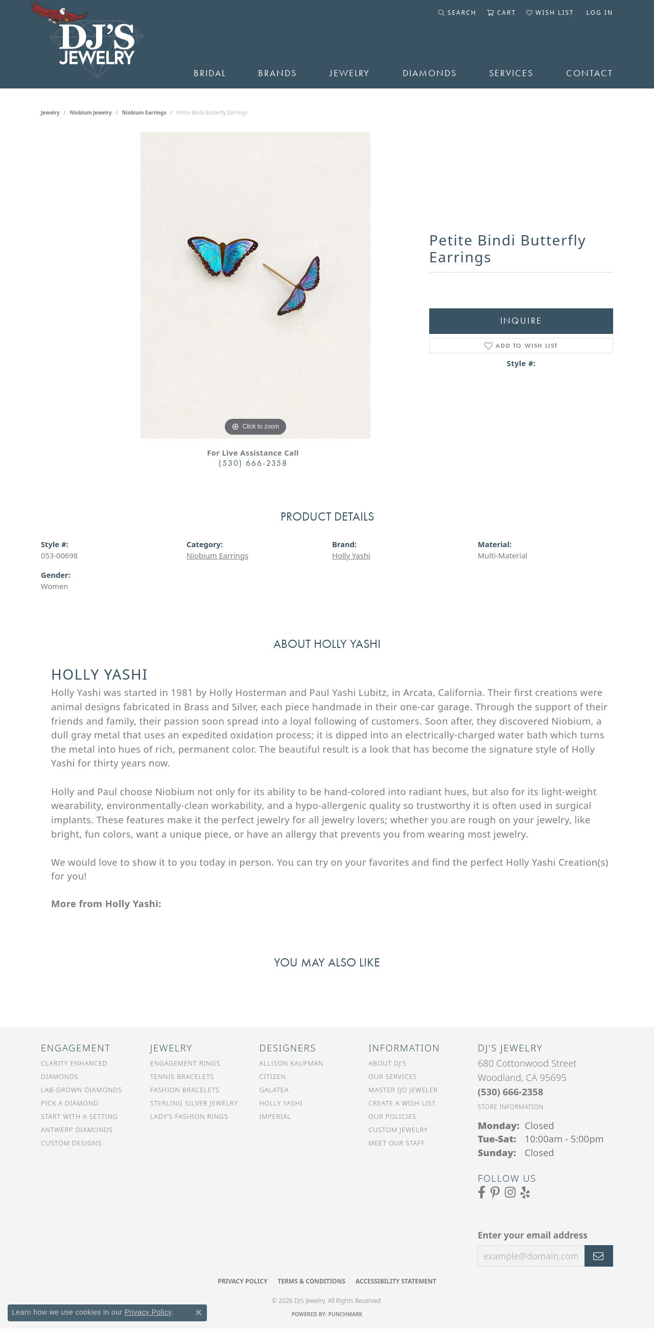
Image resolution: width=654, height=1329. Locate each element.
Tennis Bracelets (182, 1076)
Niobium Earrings (144, 112)
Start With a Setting (79, 1116)
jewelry (50, 112)
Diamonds (430, 73)
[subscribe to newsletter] (599, 1256)
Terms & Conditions (311, 1281)
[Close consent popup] (199, 1313)
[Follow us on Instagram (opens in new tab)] (510, 1192)
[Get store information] (511, 1106)
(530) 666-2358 (253, 463)
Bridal (210, 73)
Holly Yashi (351, 555)
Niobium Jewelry (91, 112)
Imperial (275, 1116)
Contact (589, 73)
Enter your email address (533, 1235)
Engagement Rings (185, 1063)
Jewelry (350, 73)
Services (511, 73)
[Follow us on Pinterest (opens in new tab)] (495, 1192)
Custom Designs (71, 1142)
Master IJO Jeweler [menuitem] (403, 1089)
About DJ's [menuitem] (387, 1063)
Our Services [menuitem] (392, 1076)
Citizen (273, 1076)
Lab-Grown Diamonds (81, 1089)
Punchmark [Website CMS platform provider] (346, 1314)
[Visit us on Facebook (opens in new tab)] (481, 1192)
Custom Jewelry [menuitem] (398, 1129)
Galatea (274, 1089)
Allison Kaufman (292, 1063)
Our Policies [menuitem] (392, 1116)
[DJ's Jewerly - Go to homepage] (102, 44)
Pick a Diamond (70, 1103)
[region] (255, 285)
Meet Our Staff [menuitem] (396, 1142)
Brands (277, 73)
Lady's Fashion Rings (189, 1116)
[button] (457, 12)
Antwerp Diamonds (77, 1129)
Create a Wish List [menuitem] (402, 1103)
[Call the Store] (510, 1091)
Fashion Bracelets (185, 1089)
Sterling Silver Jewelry (194, 1103)
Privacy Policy (242, 1281)
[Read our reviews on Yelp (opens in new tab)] (525, 1192)
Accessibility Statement (396, 1281)
